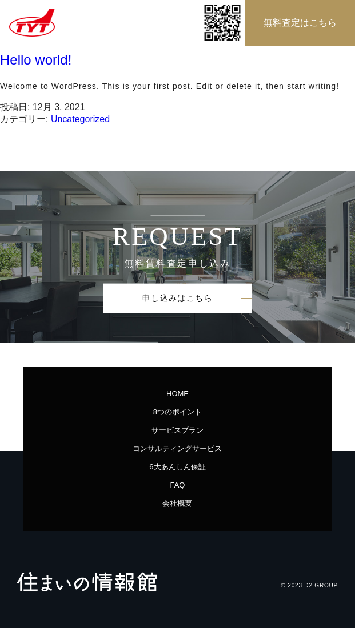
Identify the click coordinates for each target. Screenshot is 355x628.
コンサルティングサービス (181, 448)
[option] (177, 257)
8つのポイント (177, 412)
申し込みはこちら (177, 297)
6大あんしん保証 (177, 466)
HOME (177, 393)
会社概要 (177, 503)
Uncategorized (80, 119)
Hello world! (35, 59)
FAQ (177, 485)
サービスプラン (177, 430)
